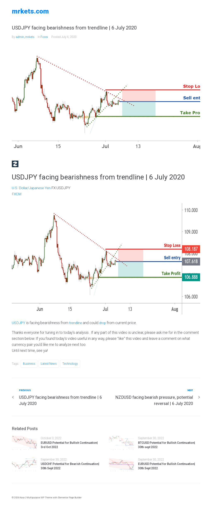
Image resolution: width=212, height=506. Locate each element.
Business (29, 363)
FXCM (17, 194)
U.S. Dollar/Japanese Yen (32, 188)
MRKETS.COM (30, 11)
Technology (70, 363)
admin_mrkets (25, 37)
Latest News (49, 363)
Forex (44, 37)
